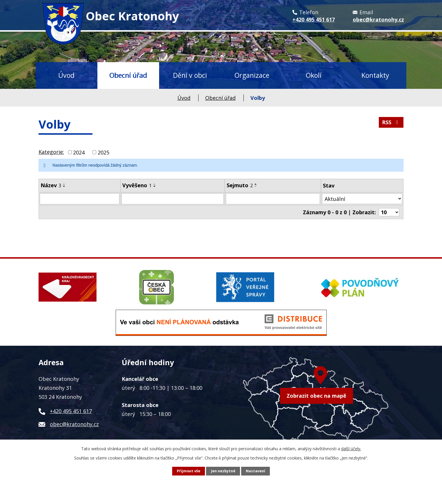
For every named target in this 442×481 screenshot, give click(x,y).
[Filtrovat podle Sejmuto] (273, 198)
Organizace (251, 75)
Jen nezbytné (223, 471)
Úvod (66, 75)
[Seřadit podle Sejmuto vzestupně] (256, 184)
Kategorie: (51, 151)
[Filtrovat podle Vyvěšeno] (172, 198)
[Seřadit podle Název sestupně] (64, 186)
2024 (79, 152)
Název (51, 185)
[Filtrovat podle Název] (79, 198)
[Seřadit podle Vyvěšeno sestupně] (155, 186)
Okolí (313, 75)
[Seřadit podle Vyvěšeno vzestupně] (155, 184)
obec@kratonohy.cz (74, 424)
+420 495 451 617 (71, 411)
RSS (391, 122)
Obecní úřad (128, 75)
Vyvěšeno (137, 185)
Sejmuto (240, 185)
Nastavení (255, 471)
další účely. (351, 448)
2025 (103, 152)
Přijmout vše (188, 471)
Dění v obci (190, 75)
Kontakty (375, 75)
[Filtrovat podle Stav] (362, 198)
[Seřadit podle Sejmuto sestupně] (256, 186)
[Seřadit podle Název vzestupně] (64, 184)
